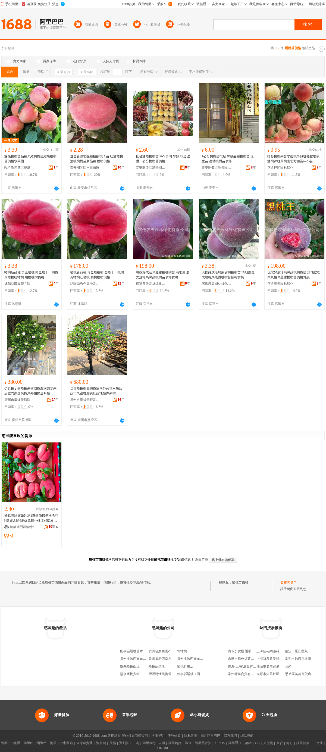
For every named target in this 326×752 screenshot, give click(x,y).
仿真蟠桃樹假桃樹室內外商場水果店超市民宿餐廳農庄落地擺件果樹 (96, 390)
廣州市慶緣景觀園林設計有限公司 (19, 400)
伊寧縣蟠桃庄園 (188, 674)
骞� (54, 527)
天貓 (112, 743)
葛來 (288, 666)
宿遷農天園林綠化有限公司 (151, 284)
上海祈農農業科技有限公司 (276, 659)
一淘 (136, 743)
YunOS (220, 743)
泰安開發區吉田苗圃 (84, 168)
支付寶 (268, 743)
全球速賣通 (84, 743)
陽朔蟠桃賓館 (130, 674)
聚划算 (124, 743)
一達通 (318, 743)
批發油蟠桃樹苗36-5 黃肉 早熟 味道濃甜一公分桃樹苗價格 (163, 158)
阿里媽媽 (174, 743)
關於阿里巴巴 (210, 736)
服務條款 (174, 736)
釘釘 (289, 743)
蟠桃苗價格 (240, 582)
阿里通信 (235, 743)
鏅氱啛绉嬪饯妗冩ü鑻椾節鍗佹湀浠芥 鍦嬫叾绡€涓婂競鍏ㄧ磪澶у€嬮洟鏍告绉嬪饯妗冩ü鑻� (31, 518)
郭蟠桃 (182, 651)
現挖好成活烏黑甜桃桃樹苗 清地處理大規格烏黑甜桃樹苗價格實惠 (162, 274)
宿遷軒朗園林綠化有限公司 (282, 168)
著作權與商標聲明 (135, 736)
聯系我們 (230, 736)
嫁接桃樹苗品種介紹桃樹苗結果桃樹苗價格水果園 (30, 158)
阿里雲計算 (203, 743)
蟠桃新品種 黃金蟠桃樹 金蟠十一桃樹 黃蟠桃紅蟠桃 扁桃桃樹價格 (31, 274)
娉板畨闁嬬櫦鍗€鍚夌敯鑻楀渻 (25, 527)
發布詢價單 (288, 582)
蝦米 (188, 743)
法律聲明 (157, 736)
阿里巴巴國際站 (35, 743)
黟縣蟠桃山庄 (130, 666)
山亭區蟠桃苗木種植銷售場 (139, 651)
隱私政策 (190, 736)
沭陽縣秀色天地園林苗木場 (85, 284)
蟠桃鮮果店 (185, 666)
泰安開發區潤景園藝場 (151, 168)
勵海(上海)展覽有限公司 (245, 666)
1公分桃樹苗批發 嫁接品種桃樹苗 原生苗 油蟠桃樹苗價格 (228, 158)
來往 (280, 743)
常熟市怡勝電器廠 (298, 659)
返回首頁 (201, 559)
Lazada (162, 748)
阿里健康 (302, 743)
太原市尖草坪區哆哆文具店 (276, 674)
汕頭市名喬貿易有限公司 (274, 666)
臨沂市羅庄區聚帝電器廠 (303, 651)
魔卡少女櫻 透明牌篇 (243, 651)
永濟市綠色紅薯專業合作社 (247, 659)
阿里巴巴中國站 (61, 743)
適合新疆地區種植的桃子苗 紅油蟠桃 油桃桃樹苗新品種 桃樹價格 (96, 158)
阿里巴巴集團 (10, 743)
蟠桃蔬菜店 (157, 666)
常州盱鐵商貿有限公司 (244, 674)
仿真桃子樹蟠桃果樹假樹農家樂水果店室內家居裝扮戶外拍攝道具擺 (30, 390)
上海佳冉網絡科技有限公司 (276, 651)
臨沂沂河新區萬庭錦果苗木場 (19, 168)
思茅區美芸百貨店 (298, 674)
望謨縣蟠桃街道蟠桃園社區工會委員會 (176, 674)
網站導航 (246, 736)
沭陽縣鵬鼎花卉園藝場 (19, 284)
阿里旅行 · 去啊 (154, 743)
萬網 (248, 743)
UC (257, 743)
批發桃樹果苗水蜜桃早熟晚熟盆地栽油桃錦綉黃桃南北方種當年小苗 (293, 158)
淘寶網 (101, 743)
